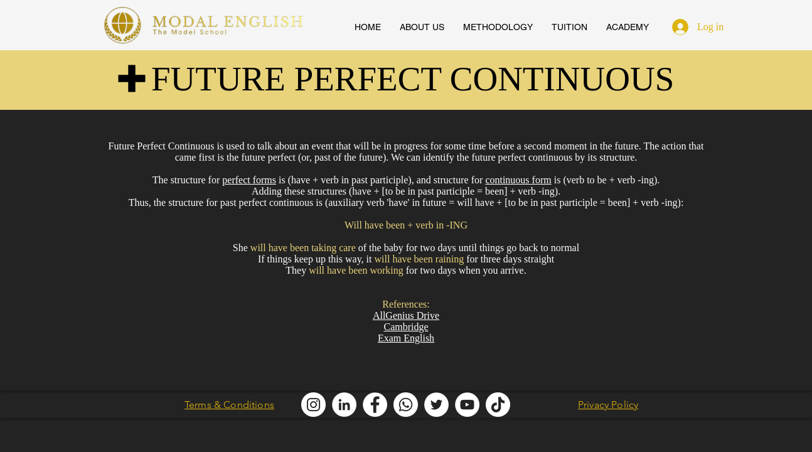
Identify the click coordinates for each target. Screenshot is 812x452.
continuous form (518, 180)
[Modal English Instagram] (313, 404)
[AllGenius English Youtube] (467, 404)
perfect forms (249, 180)
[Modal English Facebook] (375, 404)
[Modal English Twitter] (436, 404)
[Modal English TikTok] (498, 404)
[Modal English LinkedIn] (344, 404)
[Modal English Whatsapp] (405, 404)
